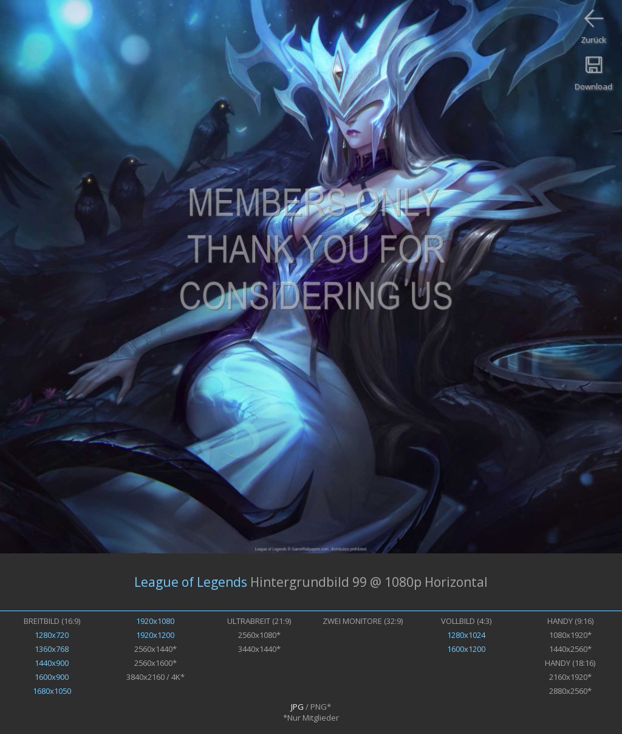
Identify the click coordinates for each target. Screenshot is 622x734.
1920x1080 (155, 620)
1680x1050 (52, 690)
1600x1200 (466, 648)
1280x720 (52, 634)
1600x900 (52, 676)
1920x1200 (155, 634)
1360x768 (52, 648)
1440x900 (52, 662)
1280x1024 (466, 634)
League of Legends (190, 581)
